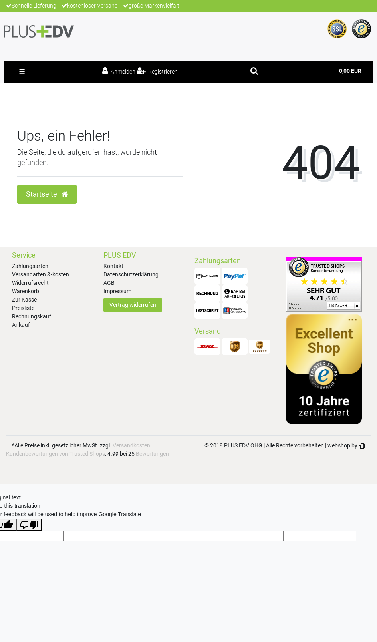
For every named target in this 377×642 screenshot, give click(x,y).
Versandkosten (131, 445)
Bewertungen (152, 454)
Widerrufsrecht (30, 283)
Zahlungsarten (30, 266)
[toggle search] (254, 71)
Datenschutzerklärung (131, 274)
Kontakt (113, 266)
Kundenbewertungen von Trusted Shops (55, 454)
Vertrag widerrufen (132, 305)
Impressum (117, 291)
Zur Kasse (24, 299)
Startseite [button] (47, 194)
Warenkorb (25, 291)
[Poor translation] (29, 525)
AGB (109, 283)
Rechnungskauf (31, 316)
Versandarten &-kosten (40, 274)
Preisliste (23, 308)
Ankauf (21, 325)
